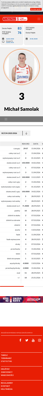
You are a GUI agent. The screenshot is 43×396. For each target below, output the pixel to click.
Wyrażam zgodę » (36, 9)
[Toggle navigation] (39, 19)
